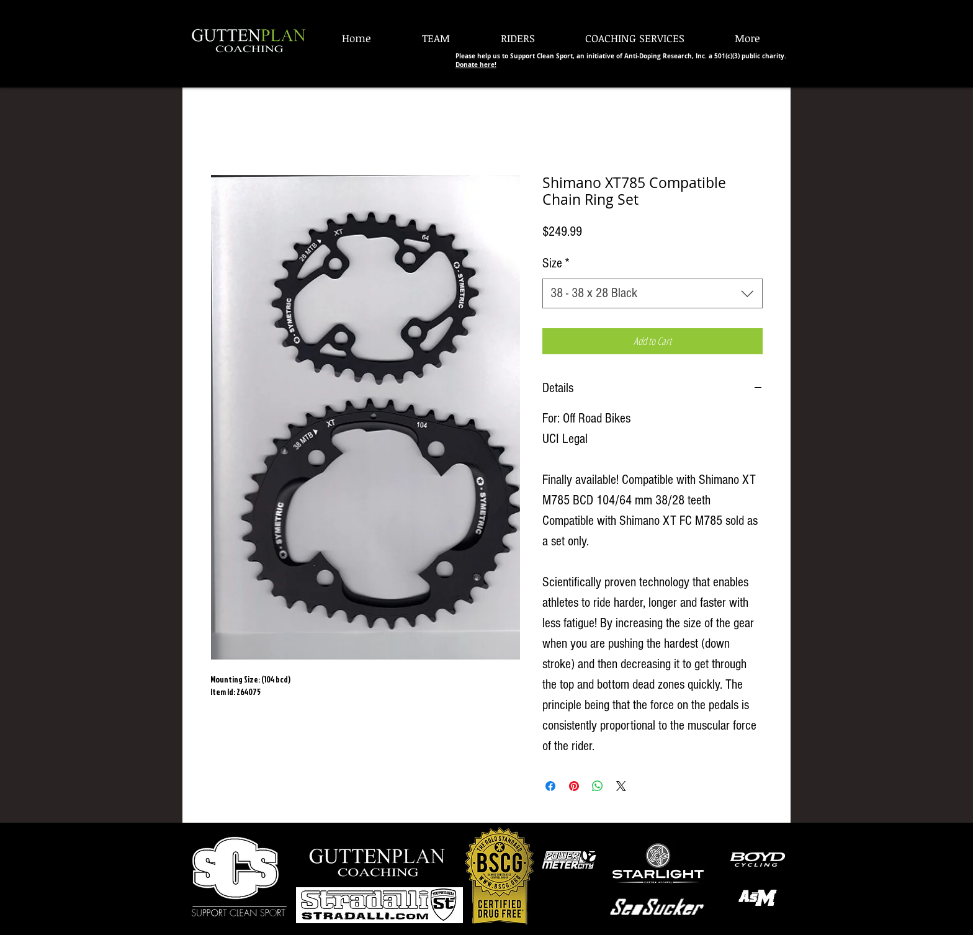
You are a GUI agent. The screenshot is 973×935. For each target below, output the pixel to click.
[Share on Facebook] (550, 786)
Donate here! (475, 64)
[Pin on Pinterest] (574, 786)
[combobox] (652, 294)
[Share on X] (621, 786)
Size (556, 263)
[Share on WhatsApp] (597, 786)
